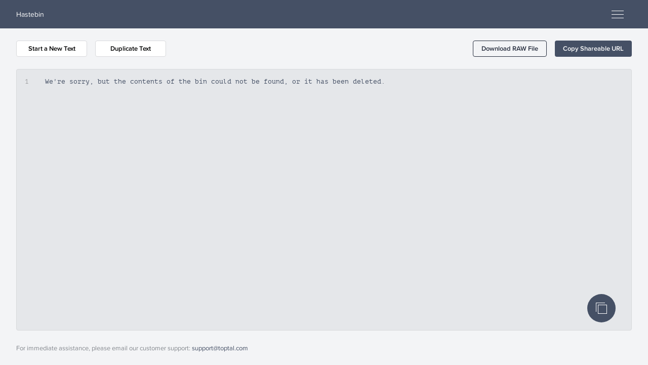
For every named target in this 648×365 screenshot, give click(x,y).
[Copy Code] (601, 308)
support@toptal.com (220, 347)
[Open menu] (617, 14)
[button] (510, 49)
